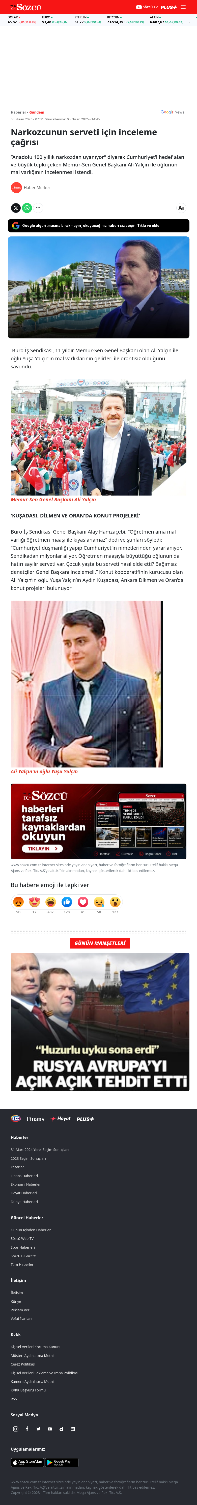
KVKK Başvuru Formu (28, 1390)
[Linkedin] (73, 1429)
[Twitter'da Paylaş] (16, 208)
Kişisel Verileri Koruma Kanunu (36, 1346)
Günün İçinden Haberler (31, 1230)
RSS (14, 1398)
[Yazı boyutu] (181, 208)
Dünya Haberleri (24, 1201)
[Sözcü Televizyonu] (16, 1118)
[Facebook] (27, 1429)
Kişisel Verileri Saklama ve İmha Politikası (45, 1373)
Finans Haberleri (24, 1175)
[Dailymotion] (61, 1429)
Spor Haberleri (23, 1247)
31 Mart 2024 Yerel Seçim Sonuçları (40, 1149)
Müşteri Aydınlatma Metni (32, 1355)
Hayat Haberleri (24, 1193)
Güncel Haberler (27, 1217)
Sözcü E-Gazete (23, 1255)
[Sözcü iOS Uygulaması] (27, 1462)
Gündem (36, 112)
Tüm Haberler (22, 1264)
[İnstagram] (16, 1429)
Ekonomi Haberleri (26, 1184)
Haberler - (19, 112)
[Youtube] (50, 1429)
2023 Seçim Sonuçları (28, 1158)
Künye (16, 1301)
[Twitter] (39, 1429)
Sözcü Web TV (22, 1238)
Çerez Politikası (23, 1364)
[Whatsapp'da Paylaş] (27, 208)
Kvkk (16, 1334)
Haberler (20, 1137)
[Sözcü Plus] (85, 1118)
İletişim (18, 1280)
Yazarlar (17, 1167)
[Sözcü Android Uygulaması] (61, 1462)
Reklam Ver (20, 1310)
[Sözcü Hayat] (60, 1119)
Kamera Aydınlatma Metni (32, 1381)
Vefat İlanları (21, 1318)
